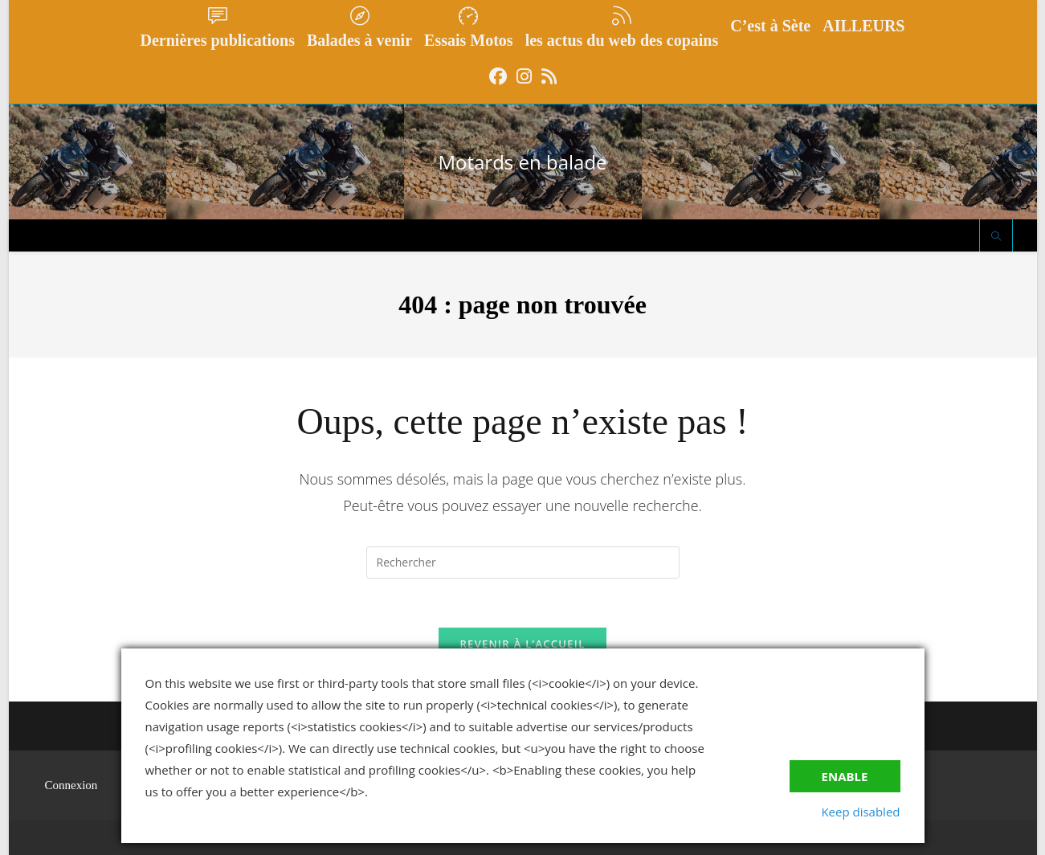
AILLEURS (863, 26)
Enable (845, 776)
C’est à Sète (770, 26)
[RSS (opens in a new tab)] (549, 76)
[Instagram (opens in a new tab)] (524, 76)
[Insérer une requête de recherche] (523, 562)
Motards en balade (522, 162)
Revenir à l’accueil (522, 643)
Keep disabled (860, 812)
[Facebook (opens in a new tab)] (498, 76)
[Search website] (996, 237)
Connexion (71, 785)
